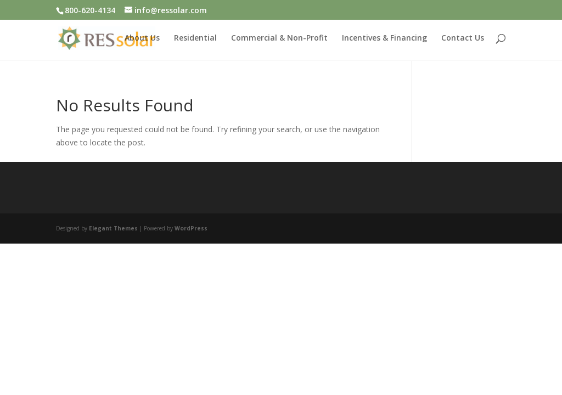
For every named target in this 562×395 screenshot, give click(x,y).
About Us (142, 39)
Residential (195, 39)
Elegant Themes (113, 228)
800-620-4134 (90, 10)
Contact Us (462, 39)
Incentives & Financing (384, 39)
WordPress (191, 228)
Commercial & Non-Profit (279, 39)
